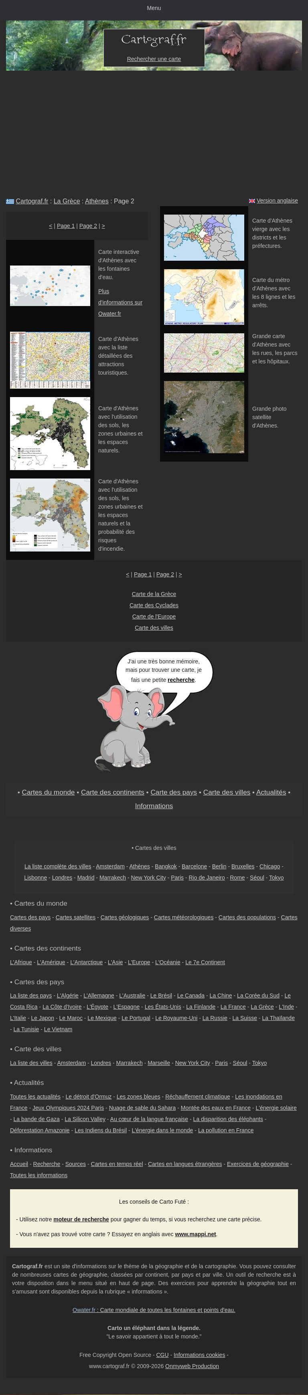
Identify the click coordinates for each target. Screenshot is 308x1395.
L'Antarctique (86, 962)
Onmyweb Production (192, 1366)
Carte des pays (173, 792)
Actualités (271, 792)
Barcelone (194, 866)
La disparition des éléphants (228, 1119)
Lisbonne (35, 877)
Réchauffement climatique (197, 1096)
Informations (154, 806)
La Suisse (245, 1018)
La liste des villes (31, 1063)
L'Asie (115, 962)
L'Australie (132, 995)
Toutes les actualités (35, 1096)
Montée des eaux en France (216, 1108)
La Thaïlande (278, 1018)
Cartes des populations (247, 917)
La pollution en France (226, 1130)
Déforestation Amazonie (40, 1130)
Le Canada (191, 995)
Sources (75, 1164)
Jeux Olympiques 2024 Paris (68, 1108)
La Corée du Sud (258, 995)
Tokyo (276, 877)
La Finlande (200, 1007)
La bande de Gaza (37, 1119)
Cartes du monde (48, 792)
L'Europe (139, 962)
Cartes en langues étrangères (185, 1164)
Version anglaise (277, 200)
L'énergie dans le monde (162, 1130)
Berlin (219, 866)
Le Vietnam (58, 1029)
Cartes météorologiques (184, 917)
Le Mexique (101, 1018)
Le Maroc (71, 1018)
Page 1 (66, 226)
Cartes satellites (76, 917)
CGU (162, 1355)
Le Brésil (161, 995)
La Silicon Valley (85, 1119)
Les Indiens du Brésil (101, 1130)
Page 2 (88, 226)
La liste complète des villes (57, 866)
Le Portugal (136, 1018)
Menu (154, 8)
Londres (62, 877)
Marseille (159, 1063)
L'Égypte (97, 1007)
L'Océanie (167, 962)
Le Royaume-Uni (176, 1018)
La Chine (221, 995)
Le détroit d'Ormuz (89, 1096)
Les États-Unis (163, 1007)
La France (233, 1007)
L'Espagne (126, 1007)
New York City (148, 877)
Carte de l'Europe (154, 616)
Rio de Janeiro (207, 877)
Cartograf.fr (32, 201)
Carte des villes (154, 628)
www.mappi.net (195, 1234)
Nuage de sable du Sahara (142, 1108)
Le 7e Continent (205, 962)
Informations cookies (199, 1355)
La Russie (215, 1018)
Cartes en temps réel (117, 1164)
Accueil (19, 1164)
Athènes (97, 201)
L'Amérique (51, 962)
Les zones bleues (138, 1096)
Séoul (257, 877)
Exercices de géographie (258, 1164)
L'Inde (286, 1007)
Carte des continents (112, 792)
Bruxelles (243, 866)
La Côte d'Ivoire (62, 1007)
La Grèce (67, 201)
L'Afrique (21, 962)
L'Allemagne (98, 995)
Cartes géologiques (125, 917)
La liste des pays (31, 995)
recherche (181, 680)
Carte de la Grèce (154, 594)
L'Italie (18, 1018)
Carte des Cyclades (154, 605)
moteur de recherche (81, 1219)
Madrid (86, 877)
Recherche (47, 1164)
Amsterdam (110, 866)
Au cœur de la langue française (149, 1119)
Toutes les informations (38, 1175)
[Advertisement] (154, 131)
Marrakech (112, 877)
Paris (177, 877)
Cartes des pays (30, 917)
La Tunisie (26, 1029)
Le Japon (42, 1018)
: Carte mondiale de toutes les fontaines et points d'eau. (154, 1310)
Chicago (269, 866)
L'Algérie (68, 995)
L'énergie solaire (276, 1108)
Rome (237, 877)
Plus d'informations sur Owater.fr (120, 302)
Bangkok (165, 866)
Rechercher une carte (154, 59)
